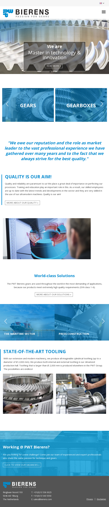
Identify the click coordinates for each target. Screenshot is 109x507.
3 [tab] (58, 71)
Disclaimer (101, 499)
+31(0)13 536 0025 (43, 492)
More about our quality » (22, 202)
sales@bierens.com (43, 499)
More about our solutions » (53, 294)
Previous (7, 105)
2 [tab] (54, 71)
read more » (54, 65)
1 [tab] (50, 71)
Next (102, 105)
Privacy (90, 499)
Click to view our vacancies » (22, 464)
